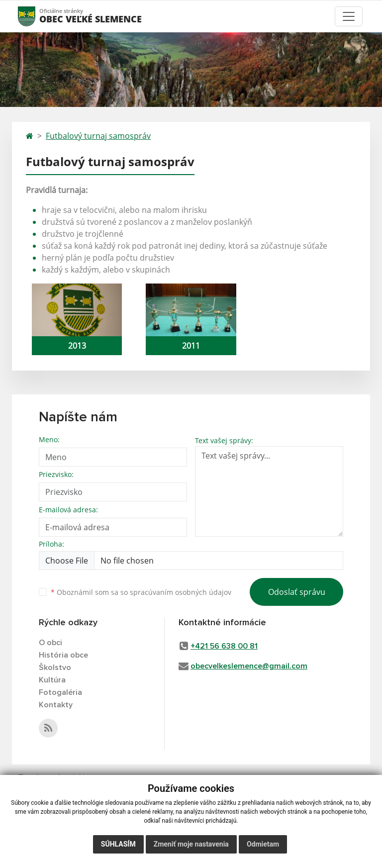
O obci (50, 643)
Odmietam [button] (263, 844)
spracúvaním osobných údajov (180, 592)
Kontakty (56, 705)
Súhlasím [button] (118, 844)
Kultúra (52, 680)
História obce (63, 655)
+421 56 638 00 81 (224, 646)
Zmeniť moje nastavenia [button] (191, 844)
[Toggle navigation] (349, 16)
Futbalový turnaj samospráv (98, 135)
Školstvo (55, 667)
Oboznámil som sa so (141, 592)
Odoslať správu (296, 591)
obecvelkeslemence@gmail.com (249, 666)
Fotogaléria (60, 692)
